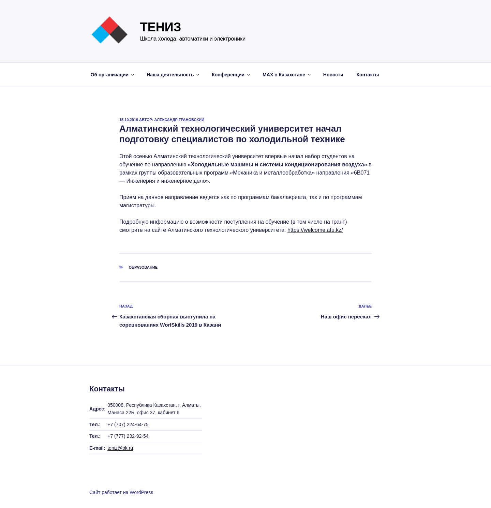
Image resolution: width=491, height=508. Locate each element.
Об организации (113, 74)
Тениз (160, 27)
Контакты (367, 74)
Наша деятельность (173, 74)
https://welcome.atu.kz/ (315, 230)
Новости (333, 74)
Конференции (231, 74)
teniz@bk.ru (120, 448)
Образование (143, 267)
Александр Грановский (179, 120)
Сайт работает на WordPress (121, 492)
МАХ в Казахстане (287, 74)
